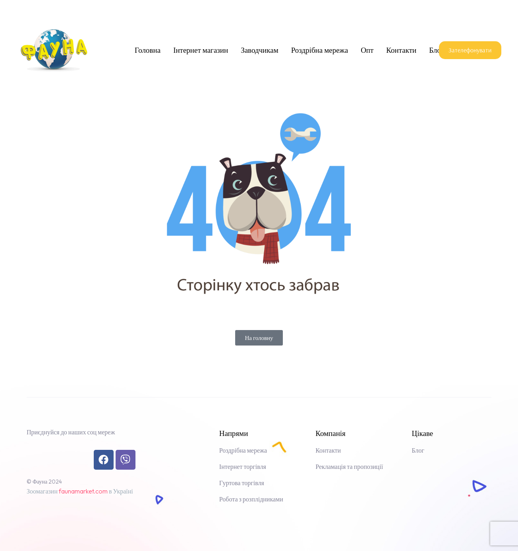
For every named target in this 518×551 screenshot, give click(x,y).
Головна (147, 50)
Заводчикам (259, 50)
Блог (436, 50)
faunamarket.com (83, 491)
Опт (367, 50)
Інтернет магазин (200, 50)
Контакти (401, 50)
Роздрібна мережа (319, 50)
